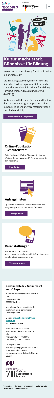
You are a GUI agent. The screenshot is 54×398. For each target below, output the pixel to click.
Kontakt (18, 386)
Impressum (29, 386)
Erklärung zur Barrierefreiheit (15, 388)
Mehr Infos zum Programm (20, 116)
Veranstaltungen (17, 263)
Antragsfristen (16, 213)
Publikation (14, 167)
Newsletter (7, 386)
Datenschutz (41, 386)
